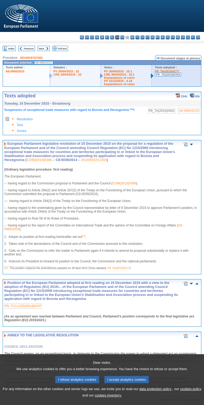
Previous (29, 48)
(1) (5, 268)
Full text (62, 48)
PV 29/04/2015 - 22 (66, 71)
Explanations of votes (119, 77)
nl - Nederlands (163, 37)
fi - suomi (193, 37)
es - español (87, 37)
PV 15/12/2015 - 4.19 (118, 80)
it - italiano (137, 37)
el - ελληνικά (112, 37)
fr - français (122, 37)
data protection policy (155, 397)
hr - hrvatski (132, 37)
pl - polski (168, 37)
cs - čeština (92, 37)
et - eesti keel (107, 37)
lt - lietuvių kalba (148, 37)
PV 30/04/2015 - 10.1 (118, 71)
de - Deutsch (102, 37)
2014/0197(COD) (31, 57)
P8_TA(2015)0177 (167, 71)
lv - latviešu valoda (142, 37)
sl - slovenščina (188, 37)
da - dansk (97, 37)
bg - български (82, 37)
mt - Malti (158, 37)
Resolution (25, 119)
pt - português (173, 37)
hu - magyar (153, 37)
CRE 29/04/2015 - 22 (67, 74)
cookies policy (190, 397)
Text (20, 125)
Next (41, 48)
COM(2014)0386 (39, 160)
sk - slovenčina (183, 37)
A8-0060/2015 (15, 71)
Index (11, 48)
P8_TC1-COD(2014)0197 (23, 306)
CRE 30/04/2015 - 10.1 (119, 74)
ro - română (178, 37)
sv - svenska (198, 37)
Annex (21, 131)
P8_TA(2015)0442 (168, 74)
